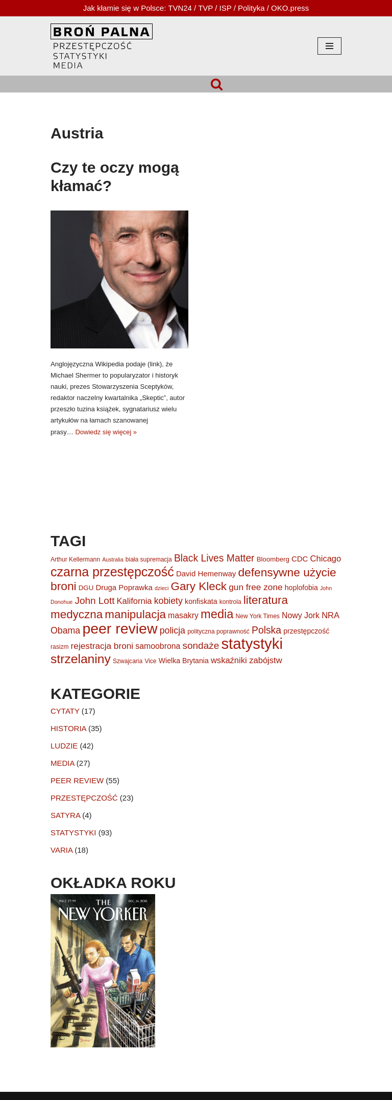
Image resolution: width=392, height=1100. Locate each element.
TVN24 (180, 8)
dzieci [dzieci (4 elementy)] (161, 588)
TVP (205, 8)
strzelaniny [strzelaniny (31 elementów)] (81, 659)
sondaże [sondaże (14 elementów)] (201, 645)
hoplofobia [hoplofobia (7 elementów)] (301, 587)
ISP (225, 8)
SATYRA (65, 815)
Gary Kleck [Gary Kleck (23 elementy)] (198, 586)
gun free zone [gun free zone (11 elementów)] (255, 587)
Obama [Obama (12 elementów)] (65, 630)
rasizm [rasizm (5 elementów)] (59, 646)
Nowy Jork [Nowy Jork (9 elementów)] (301, 615)
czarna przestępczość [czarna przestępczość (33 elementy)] (112, 572)
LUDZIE (64, 745)
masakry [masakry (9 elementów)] (183, 615)
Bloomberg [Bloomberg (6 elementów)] (273, 559)
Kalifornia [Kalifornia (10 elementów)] (134, 601)
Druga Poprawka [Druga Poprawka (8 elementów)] (124, 587)
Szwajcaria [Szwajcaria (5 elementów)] (127, 661)
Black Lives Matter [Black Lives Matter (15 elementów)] (214, 558)
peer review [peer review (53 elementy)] (119, 628)
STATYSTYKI (73, 832)
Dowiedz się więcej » (106, 432)
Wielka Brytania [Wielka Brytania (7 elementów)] (184, 661)
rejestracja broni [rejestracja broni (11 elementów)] (102, 646)
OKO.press (290, 8)
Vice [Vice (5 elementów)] (150, 661)
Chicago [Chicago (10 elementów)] (325, 559)
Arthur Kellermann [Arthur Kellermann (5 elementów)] (75, 559)
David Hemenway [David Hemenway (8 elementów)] (206, 573)
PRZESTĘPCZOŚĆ (84, 797)
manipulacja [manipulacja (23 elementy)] (135, 614)
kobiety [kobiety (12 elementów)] (168, 601)
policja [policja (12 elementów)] (172, 630)
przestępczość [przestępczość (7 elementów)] (306, 631)
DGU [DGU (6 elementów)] (86, 588)
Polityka (251, 8)
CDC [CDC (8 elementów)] (299, 558)
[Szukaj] (216, 84)
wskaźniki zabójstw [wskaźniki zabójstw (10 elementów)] (246, 660)
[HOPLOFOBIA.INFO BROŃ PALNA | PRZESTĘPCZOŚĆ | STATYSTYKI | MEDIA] (102, 46)
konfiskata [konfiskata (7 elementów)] (201, 601)
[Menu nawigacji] (329, 46)
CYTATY (65, 711)
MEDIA (63, 763)
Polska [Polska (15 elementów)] (266, 630)
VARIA (61, 850)
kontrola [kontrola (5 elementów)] (230, 601)
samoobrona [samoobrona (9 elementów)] (157, 646)
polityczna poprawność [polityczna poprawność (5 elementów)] (218, 631)
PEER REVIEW (77, 780)
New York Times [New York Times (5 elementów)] (258, 616)
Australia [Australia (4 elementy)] (112, 559)
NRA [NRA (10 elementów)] (330, 615)
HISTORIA (68, 728)
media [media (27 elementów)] (217, 614)
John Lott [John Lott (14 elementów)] (94, 600)
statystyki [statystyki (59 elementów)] (252, 643)
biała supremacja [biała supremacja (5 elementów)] (149, 559)
